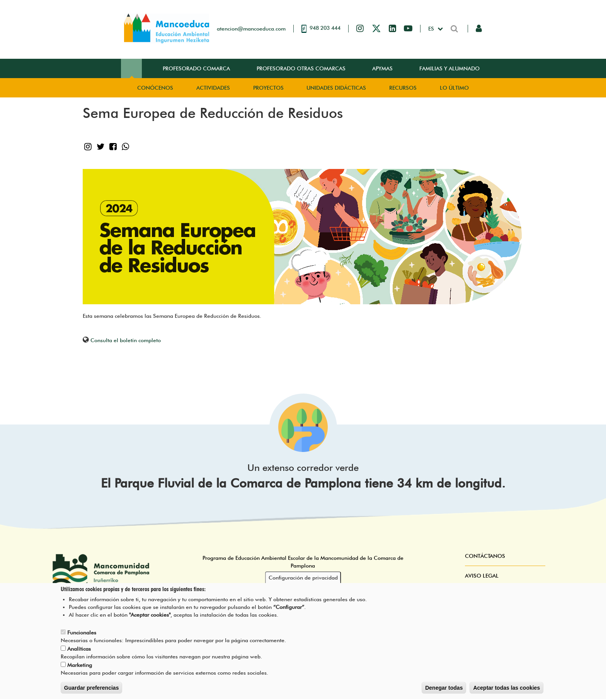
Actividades (213, 88)
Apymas (382, 68)
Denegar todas (444, 690)
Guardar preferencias (91, 690)
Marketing (79, 668)
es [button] (432, 29)
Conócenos (155, 88)
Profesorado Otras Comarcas (301, 68)
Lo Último (454, 88)
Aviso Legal (482, 576)
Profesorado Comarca (196, 68)
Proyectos (268, 88)
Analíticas (79, 651)
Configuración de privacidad (303, 580)
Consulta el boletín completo (125, 340)
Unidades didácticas (336, 88)
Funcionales (81, 635)
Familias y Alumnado (449, 68)
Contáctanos (485, 556)
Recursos (403, 88)
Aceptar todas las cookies (506, 690)
